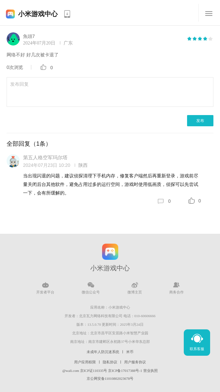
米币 (129, 352)
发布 (200, 120)
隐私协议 (110, 362)
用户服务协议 (135, 362)
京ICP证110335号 (93, 371)
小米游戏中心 (38, 13)
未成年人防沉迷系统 (103, 352)
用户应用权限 (85, 362)
